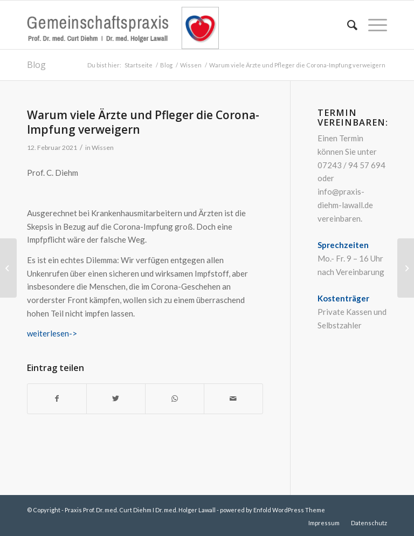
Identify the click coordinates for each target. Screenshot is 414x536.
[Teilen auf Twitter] (116, 399)
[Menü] (372, 25)
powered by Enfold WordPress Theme (272, 509)
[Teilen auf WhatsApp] (175, 399)
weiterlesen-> (52, 333)
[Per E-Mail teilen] (233, 399)
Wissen (103, 147)
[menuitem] (346, 25)
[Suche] (346, 25)
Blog (36, 65)
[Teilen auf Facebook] (56, 399)
